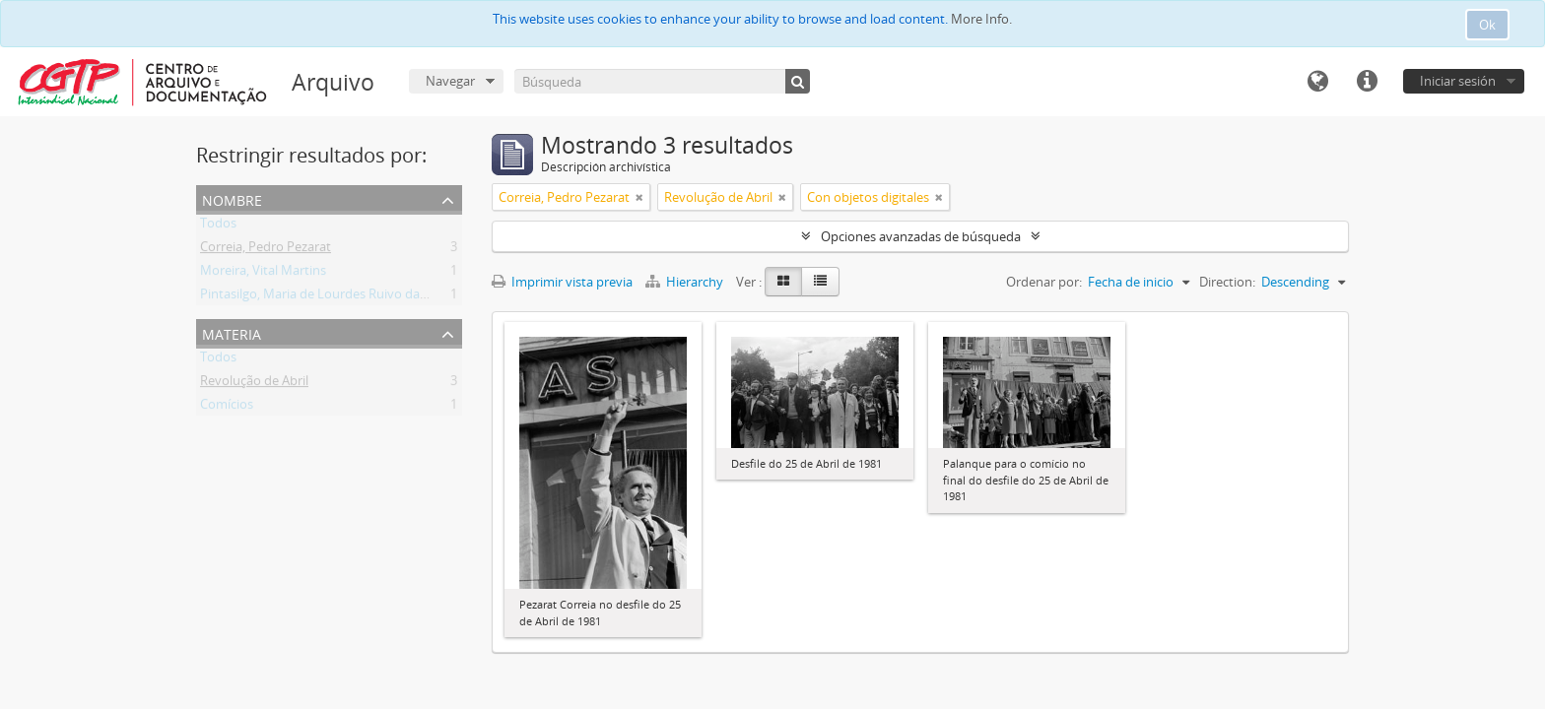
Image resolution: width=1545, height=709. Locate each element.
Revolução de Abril (254, 384)
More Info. (981, 19)
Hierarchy (685, 281)
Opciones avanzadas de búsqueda (921, 236)
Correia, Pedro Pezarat (265, 250)
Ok (1487, 24)
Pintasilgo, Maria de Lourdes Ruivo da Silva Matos (345, 297)
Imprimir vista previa (562, 281)
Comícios (226, 408)
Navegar (450, 81)
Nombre (232, 198)
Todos (218, 226)
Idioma (1317, 81)
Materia (231, 332)
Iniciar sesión (1458, 81)
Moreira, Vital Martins (263, 274)
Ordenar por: (1044, 281)
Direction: (1227, 281)
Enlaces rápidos (1366, 81)
